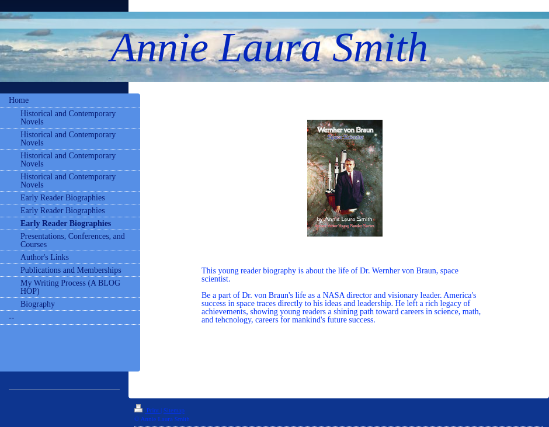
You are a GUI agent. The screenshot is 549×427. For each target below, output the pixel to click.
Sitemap (174, 410)
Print (147, 410)
